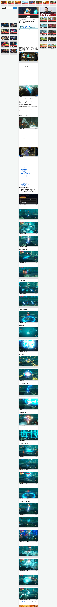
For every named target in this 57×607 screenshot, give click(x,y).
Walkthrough (52, 48)
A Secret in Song (23, 181)
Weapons (43, 35)
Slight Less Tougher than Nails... (26, 173)
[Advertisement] (8, 16)
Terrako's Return (23, 185)
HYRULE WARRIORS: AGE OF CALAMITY (25, 19)
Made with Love (23, 174)
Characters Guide (25, 601)
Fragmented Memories (24, 168)
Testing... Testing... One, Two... (25, 163)
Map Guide (24, 143)
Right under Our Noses (24, 182)
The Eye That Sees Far (24, 178)
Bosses (43, 28)
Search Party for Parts (24, 176)
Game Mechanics (52, 35)
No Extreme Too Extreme (25, 183)
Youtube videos (24, 27)
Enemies (52, 28)
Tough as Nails (23, 171)
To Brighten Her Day (24, 175)
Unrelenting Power (24, 167)
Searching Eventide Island (25, 184)
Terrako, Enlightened (24, 169)
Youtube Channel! (27, 26)
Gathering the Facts (24, 177)
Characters (4, 27)
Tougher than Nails (24, 172)
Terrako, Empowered (24, 170)
